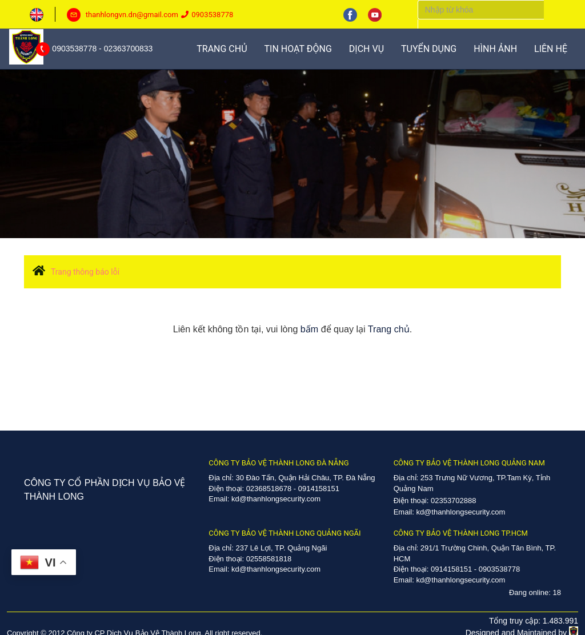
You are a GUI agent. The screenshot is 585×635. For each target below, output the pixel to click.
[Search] (481, 9)
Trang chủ (389, 329)
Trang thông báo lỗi (85, 271)
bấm (309, 329)
